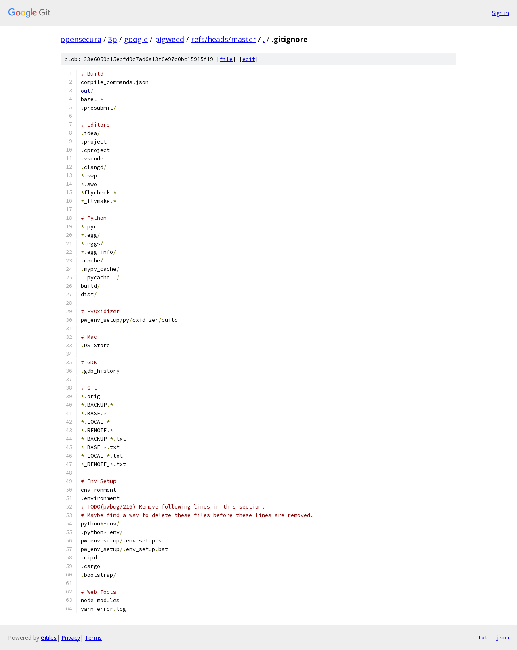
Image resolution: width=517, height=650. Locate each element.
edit (248, 59)
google (136, 39)
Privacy (70, 638)
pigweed (169, 39)
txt (483, 637)
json (502, 637)
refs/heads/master (223, 39)
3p (112, 39)
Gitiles (49, 638)
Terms (93, 638)
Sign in (500, 13)
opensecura (81, 39)
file (226, 59)
